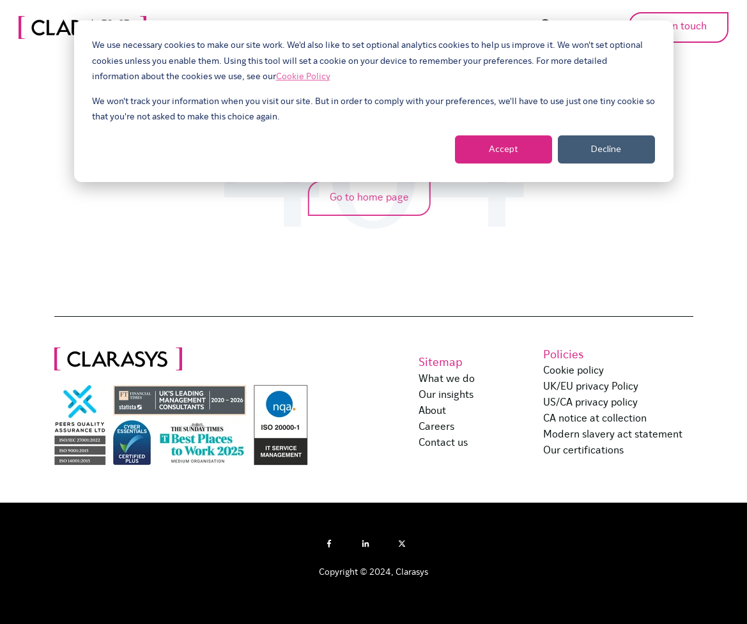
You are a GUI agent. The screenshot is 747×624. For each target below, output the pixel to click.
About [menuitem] (432, 411)
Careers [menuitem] (436, 427)
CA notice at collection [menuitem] (595, 419)
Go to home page (365, 198)
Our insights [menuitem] (446, 395)
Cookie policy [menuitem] (573, 371)
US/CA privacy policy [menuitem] (590, 403)
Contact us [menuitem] (443, 443)
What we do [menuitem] (447, 379)
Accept (503, 148)
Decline (606, 148)
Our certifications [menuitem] (583, 451)
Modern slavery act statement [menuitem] (612, 435)
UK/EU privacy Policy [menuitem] (590, 387)
